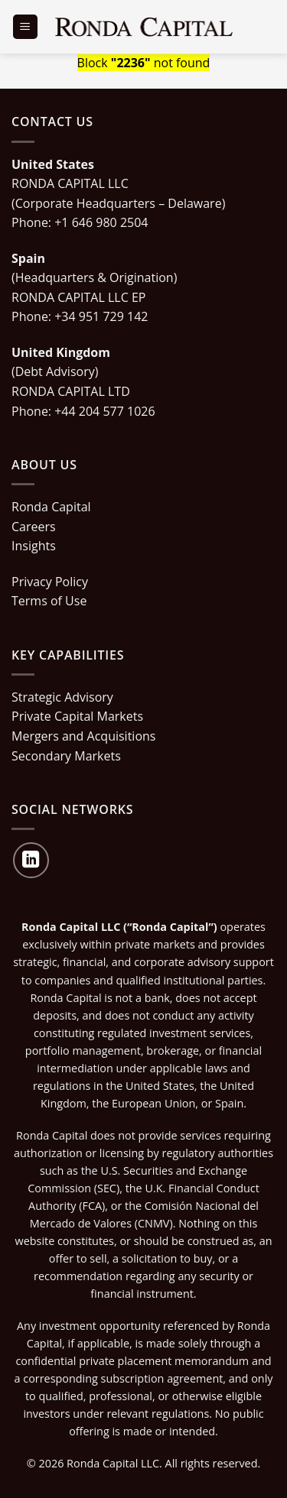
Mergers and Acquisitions (83, 736)
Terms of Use (48, 600)
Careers (33, 526)
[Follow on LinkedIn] (31, 860)
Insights (33, 545)
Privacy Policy (49, 581)
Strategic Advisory (62, 697)
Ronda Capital (51, 506)
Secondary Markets (66, 755)
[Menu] (25, 27)
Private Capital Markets (77, 716)
